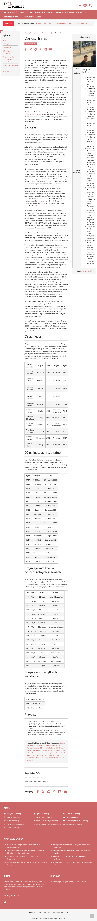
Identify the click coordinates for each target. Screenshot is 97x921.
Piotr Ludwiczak (52, 745)
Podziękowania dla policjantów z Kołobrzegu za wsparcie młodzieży (23, 846)
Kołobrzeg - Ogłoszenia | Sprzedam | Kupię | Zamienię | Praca (62, 23)
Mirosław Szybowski (47, 755)
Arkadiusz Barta (39, 745)
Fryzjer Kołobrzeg (13, 821)
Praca (49, 12)
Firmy (31, 12)
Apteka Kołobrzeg (42, 814)
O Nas (39, 912)
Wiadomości (13, 12)
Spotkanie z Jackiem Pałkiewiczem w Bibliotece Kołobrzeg (69, 857)
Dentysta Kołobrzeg (14, 814)
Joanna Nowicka (49, 750)
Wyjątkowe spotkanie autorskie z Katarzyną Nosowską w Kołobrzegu (72, 863)
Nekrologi (69, 12)
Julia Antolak (37, 750)
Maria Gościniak (50, 748)
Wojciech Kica (38, 748)
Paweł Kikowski (41, 758)
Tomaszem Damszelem (44, 206)
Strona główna (29, 33)
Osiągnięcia (7, 47)
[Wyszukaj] (90, 5)
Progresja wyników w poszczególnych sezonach (10, 59)
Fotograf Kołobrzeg (73, 817)
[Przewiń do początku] (92, 916)
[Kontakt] (84, 5)
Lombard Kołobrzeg (73, 814)
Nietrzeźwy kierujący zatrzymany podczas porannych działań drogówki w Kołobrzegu (25, 852)
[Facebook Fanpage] (79, 5)
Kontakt (84, 882)
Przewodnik (29, 17)
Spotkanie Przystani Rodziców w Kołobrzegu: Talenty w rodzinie (72, 852)
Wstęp (5, 40)
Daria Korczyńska (48, 753)
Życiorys (6, 44)
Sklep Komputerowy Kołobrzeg (77, 821)
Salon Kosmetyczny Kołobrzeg (47, 821)
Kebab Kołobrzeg (13, 827)
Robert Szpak (60, 750)
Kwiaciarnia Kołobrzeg (14, 817)
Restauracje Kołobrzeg (74, 824)
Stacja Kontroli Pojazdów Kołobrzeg (49, 824)
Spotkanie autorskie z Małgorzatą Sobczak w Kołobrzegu (22, 857)
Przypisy (6, 71)
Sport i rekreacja (47, 33)
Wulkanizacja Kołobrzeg (15, 824)
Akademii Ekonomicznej (32, 114)
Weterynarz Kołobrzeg (44, 817)
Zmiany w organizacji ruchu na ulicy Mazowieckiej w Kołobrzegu (71, 846)
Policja (23, 12)
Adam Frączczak (33, 755)
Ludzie (38, 17)
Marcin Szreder (60, 753)
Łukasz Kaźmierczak (34, 753)
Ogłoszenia (40, 12)
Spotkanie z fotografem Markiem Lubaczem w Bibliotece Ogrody (27, 863)
